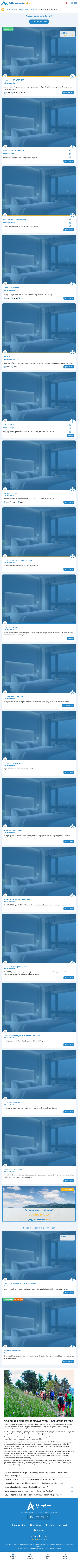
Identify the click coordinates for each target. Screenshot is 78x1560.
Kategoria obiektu (13, 1556)
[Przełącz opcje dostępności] (71, 3)
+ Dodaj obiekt (67, 1189)
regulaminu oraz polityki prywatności (52, 1548)
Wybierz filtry (47, 1556)
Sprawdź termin (68, 93)
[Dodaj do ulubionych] (5, 76)
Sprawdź (70, 435)
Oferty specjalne (30, 1556)
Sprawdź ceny (68, 161)
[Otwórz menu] (75, 3)
